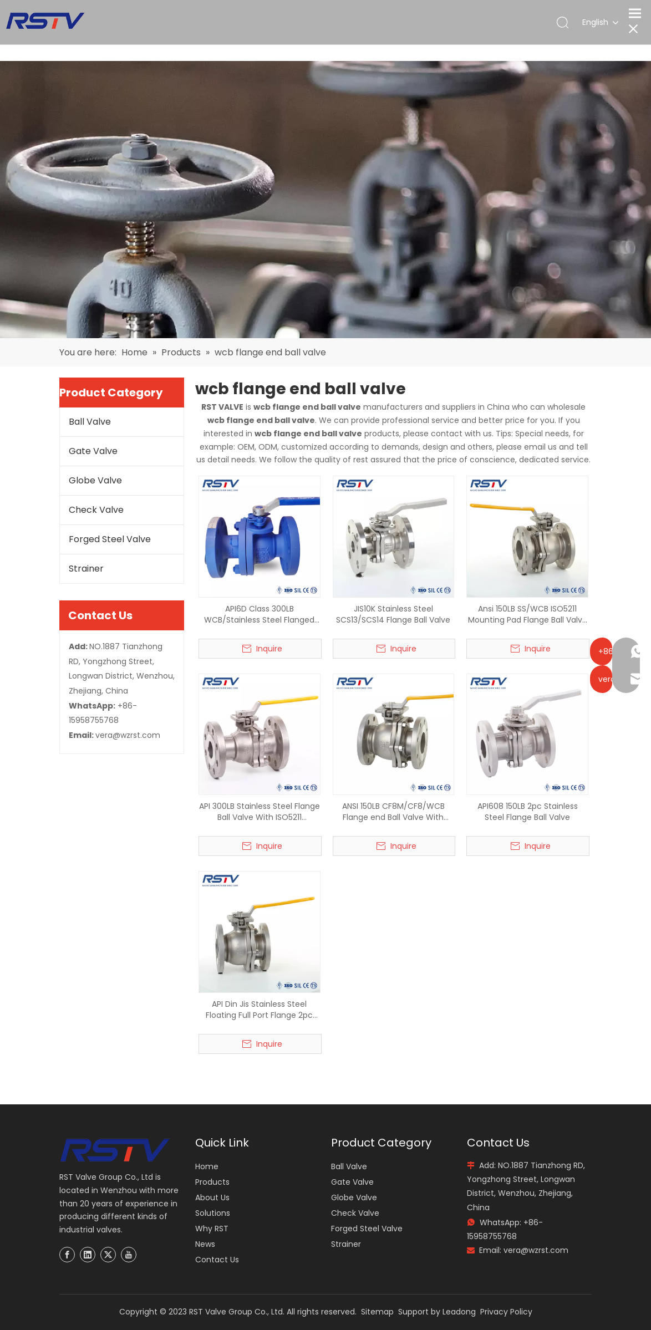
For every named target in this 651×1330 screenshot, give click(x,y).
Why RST (211, 1228)
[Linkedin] (87, 1254)
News (205, 1244)
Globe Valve (95, 480)
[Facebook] (67, 1254)
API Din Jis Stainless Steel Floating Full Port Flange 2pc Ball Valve (259, 1009)
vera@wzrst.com (127, 735)
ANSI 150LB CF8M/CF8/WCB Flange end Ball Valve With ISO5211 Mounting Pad (393, 812)
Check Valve (96, 509)
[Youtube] (128, 1254)
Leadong (459, 1311)
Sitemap (377, 1311)
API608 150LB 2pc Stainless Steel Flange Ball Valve (527, 812)
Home (206, 1166)
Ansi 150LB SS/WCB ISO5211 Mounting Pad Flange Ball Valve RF (527, 614)
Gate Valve (93, 451)
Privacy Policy (506, 1311)
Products (212, 1182)
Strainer (86, 568)
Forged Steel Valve (110, 539)
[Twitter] (108, 1254)
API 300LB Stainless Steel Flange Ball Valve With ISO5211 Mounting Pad (259, 812)
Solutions (212, 1213)
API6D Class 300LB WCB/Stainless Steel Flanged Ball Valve (259, 614)
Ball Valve (90, 421)
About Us (212, 1197)
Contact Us (217, 1259)
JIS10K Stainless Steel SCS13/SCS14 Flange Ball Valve (393, 614)
